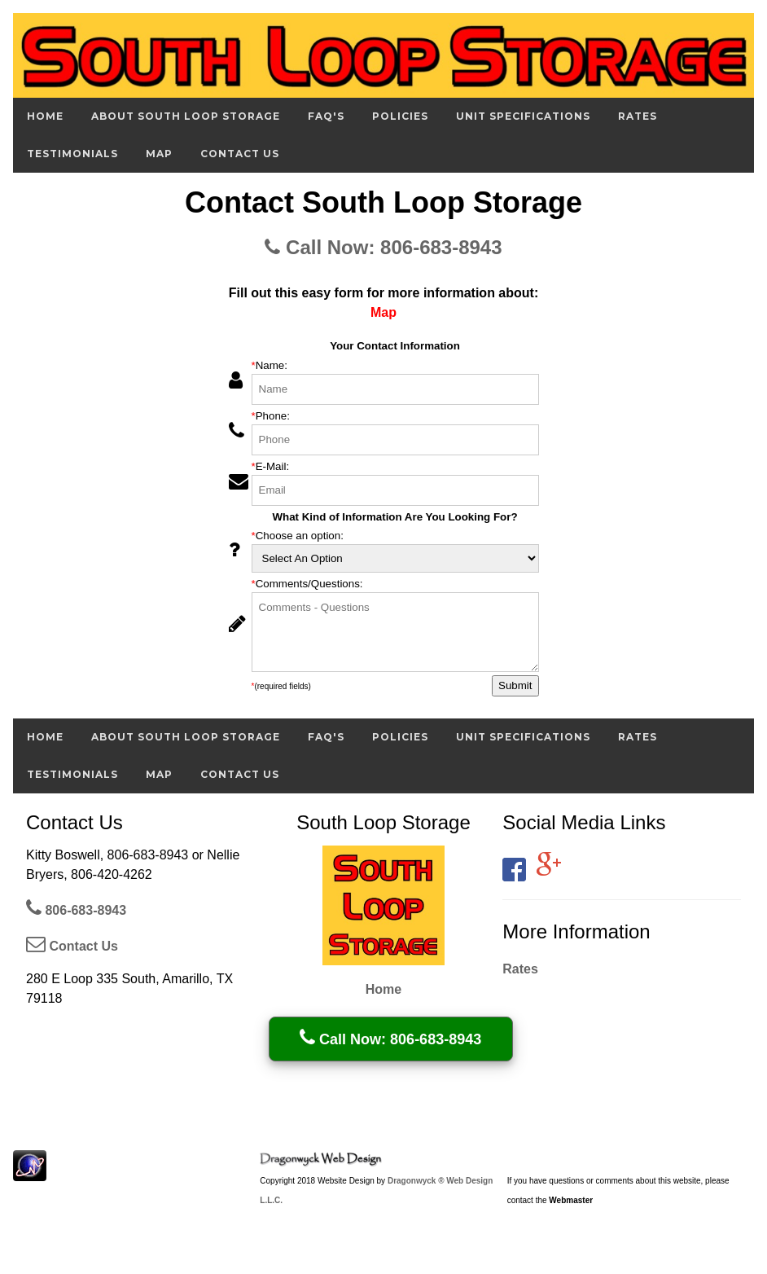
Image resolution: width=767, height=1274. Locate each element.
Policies (400, 116)
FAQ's (326, 116)
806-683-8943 (76, 910)
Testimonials (72, 153)
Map (159, 153)
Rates (637, 116)
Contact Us (239, 153)
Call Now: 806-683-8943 (383, 247)
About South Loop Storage (185, 116)
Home (45, 116)
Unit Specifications (523, 116)
